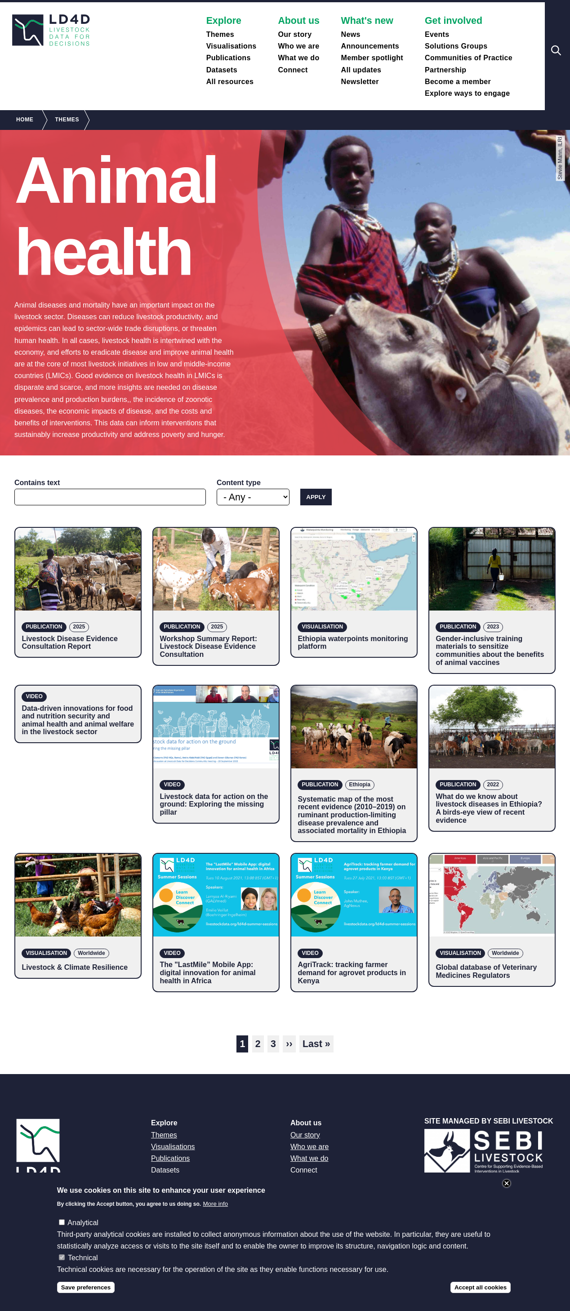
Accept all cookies (480, 1287)
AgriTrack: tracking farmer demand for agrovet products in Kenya (352, 972)
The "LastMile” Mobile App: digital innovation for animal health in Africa (207, 972)
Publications (228, 58)
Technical (83, 1258)
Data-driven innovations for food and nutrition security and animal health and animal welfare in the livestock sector (78, 720)
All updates (361, 70)
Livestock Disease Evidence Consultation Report (69, 643)
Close (506, 1183)
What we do (298, 58)
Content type (239, 482)
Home (24, 119)
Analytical (82, 1222)
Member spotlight (372, 58)
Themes (220, 34)
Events (437, 34)
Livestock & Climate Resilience (75, 967)
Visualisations (231, 46)
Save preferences (86, 1287)
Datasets (221, 70)
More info (215, 1203)
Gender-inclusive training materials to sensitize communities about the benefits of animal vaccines (490, 650)
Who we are (298, 46)
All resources (230, 81)
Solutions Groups (456, 46)
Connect (292, 70)
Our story (295, 34)
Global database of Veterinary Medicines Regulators (486, 971)
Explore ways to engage (467, 93)
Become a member (458, 81)
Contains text (37, 482)
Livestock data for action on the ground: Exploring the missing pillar (214, 804)
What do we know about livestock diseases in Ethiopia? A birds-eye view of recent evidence (489, 808)
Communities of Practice (468, 58)
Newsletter (360, 81)
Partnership (445, 70)
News (351, 34)
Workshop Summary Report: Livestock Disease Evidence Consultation (208, 646)
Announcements (370, 46)
